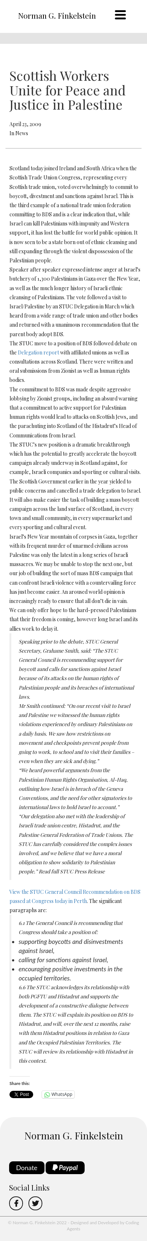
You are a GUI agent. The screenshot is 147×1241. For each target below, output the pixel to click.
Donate (27, 1168)
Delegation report (38, 352)
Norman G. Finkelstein (57, 15)
